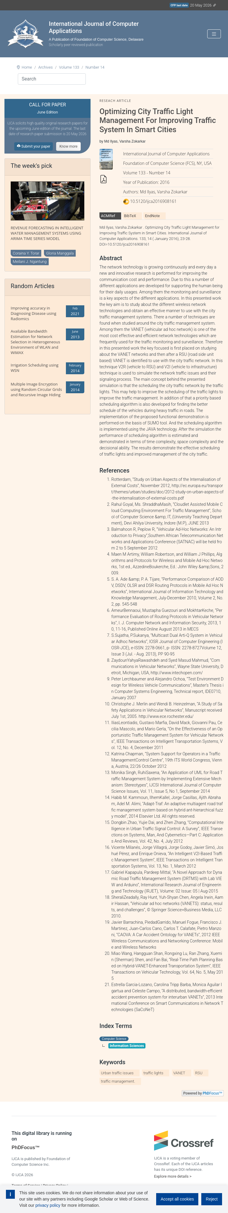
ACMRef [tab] (108, 216)
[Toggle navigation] (214, 34)
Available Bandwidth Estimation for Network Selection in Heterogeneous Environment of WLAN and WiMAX (35, 341)
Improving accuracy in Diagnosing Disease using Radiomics (33, 313)
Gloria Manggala (60, 253)
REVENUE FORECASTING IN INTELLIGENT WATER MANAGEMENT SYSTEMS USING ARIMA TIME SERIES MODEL (47, 233)
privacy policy (47, 1205)
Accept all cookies (177, 1199)
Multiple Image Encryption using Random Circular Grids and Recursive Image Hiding (36, 389)
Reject (212, 1199)
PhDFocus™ (26, 1147)
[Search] (52, 79)
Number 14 (95, 67)
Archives (45, 67)
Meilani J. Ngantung (30, 261)
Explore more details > (172, 1176)
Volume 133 (69, 67)
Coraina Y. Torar (26, 253)
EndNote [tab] (152, 216)
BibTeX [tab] (130, 216)
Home (27, 67)
